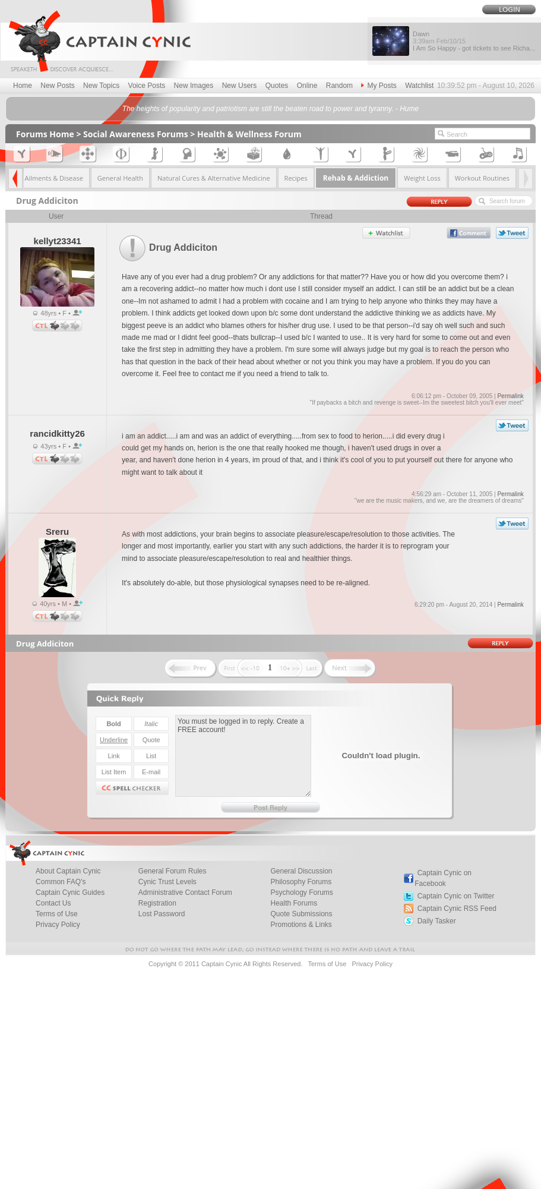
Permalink (510, 396)
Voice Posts (147, 85)
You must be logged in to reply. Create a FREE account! (243, 756)
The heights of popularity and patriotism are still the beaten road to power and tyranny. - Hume (270, 109)
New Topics (101, 85)
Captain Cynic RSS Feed (456, 908)
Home (22, 85)
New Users (239, 85)
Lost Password (161, 914)
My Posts (378, 85)
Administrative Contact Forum (185, 892)
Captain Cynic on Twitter (456, 896)
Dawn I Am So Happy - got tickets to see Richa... (474, 41)
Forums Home (45, 134)
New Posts (57, 85)
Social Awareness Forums (135, 134)
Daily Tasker (436, 921)
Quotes (277, 85)
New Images (194, 85)
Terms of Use (327, 963)
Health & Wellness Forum (249, 134)
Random (339, 85)
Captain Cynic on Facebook (443, 878)
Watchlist (419, 85)
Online (307, 85)
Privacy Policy (58, 924)
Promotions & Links (300, 924)
